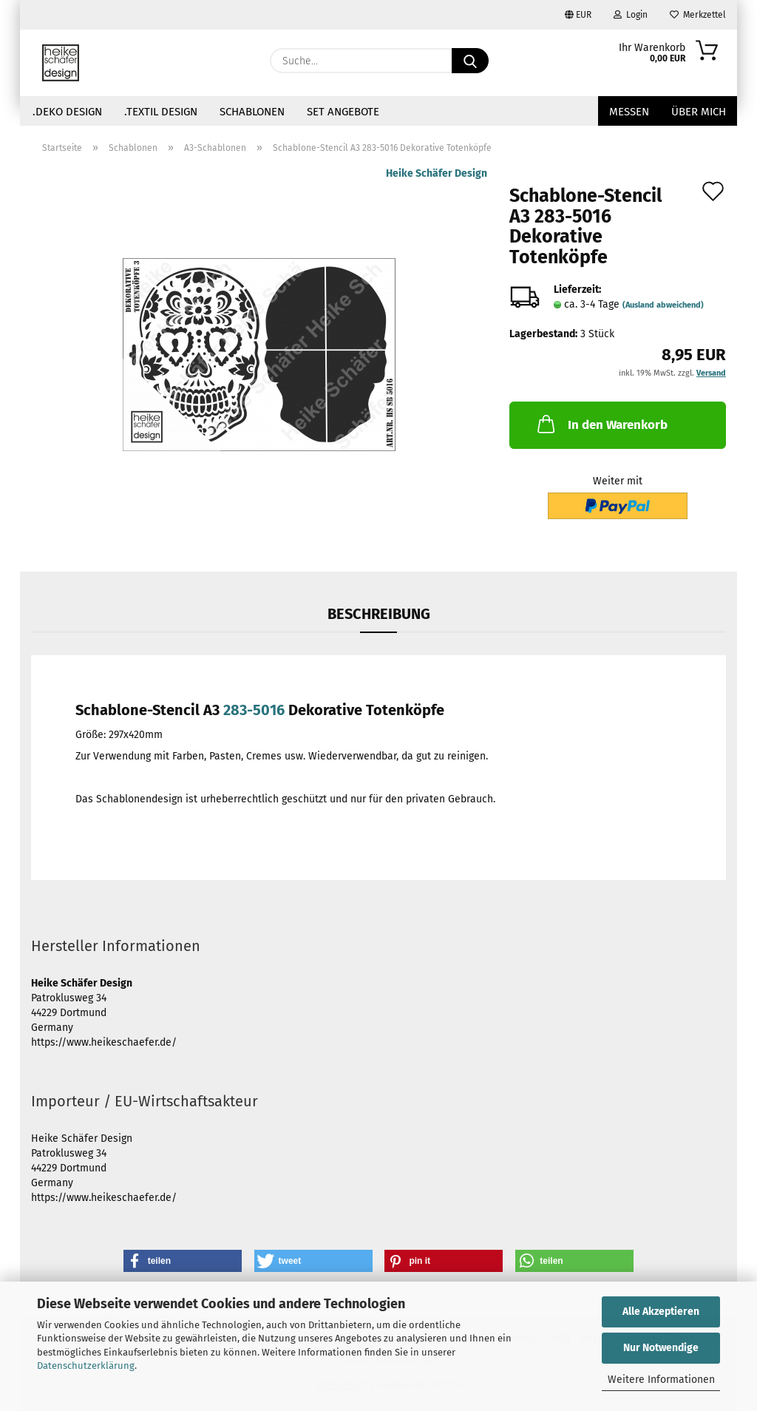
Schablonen (252, 111)
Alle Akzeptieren (660, 1311)
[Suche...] (470, 60)
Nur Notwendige (661, 1347)
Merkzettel (698, 15)
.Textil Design (160, 111)
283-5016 (254, 710)
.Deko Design (67, 111)
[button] (182, 1261)
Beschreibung (378, 614)
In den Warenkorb (601, 424)
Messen (629, 111)
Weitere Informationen (661, 1379)
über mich (698, 111)
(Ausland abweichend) (663, 305)
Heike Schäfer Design (436, 173)
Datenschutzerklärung (86, 1365)
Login (631, 15)
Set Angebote (343, 111)
